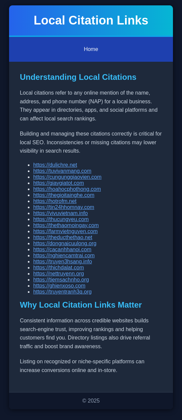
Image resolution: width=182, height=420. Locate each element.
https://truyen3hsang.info (62, 261)
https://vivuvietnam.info (60, 213)
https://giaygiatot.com (58, 183)
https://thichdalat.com (58, 267)
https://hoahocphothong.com (67, 189)
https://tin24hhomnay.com (63, 207)
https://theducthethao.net (62, 237)
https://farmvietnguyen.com (65, 231)
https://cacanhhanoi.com (62, 249)
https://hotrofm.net (54, 201)
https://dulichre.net (55, 165)
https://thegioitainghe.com (63, 195)
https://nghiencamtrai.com (64, 255)
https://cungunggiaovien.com (67, 177)
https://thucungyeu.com (60, 219)
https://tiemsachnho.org (61, 279)
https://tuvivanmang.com (62, 171)
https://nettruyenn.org (58, 273)
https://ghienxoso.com (59, 285)
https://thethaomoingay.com (66, 225)
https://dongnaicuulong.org (65, 243)
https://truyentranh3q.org (62, 292)
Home (91, 49)
